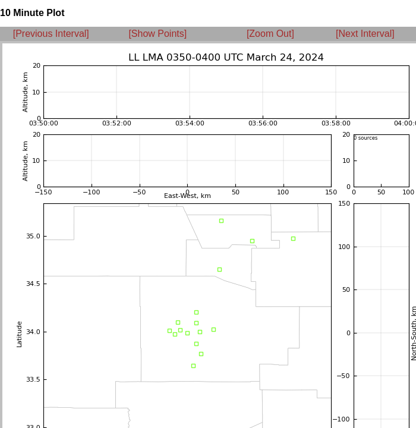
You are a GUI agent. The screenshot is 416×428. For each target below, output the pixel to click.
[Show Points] (157, 34)
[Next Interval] (365, 34)
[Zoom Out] (270, 34)
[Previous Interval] (51, 34)
